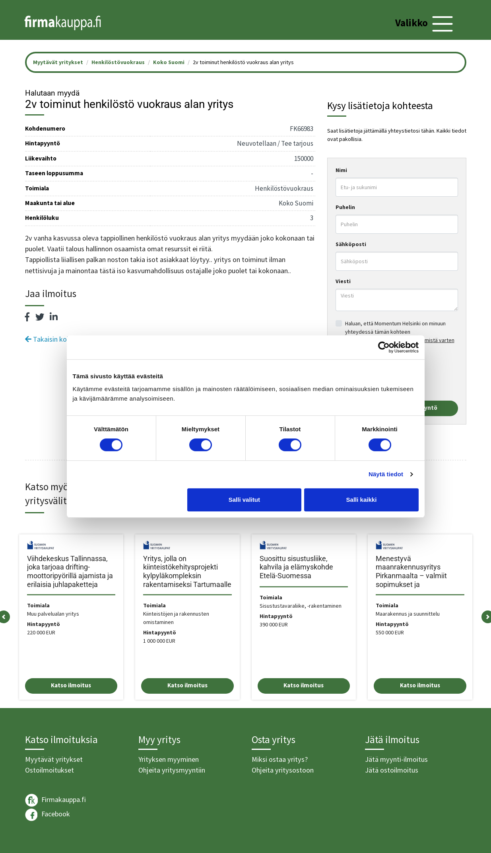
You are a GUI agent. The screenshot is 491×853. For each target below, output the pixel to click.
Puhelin (345, 207)
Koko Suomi (168, 62)
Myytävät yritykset (54, 759)
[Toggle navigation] (425, 24)
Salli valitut (244, 499)
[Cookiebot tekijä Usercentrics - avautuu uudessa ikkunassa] (384, 347)
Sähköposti (351, 244)
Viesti (343, 281)
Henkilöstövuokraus (118, 62)
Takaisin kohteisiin (56, 339)
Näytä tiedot (386, 474)
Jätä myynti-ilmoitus (396, 759)
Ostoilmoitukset (49, 770)
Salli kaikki (361, 499)
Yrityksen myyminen (168, 759)
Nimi (341, 170)
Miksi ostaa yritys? (280, 759)
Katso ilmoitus (71, 685)
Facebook (47, 814)
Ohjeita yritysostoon (283, 770)
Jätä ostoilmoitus (391, 770)
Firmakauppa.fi (55, 800)
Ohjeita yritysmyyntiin (171, 770)
